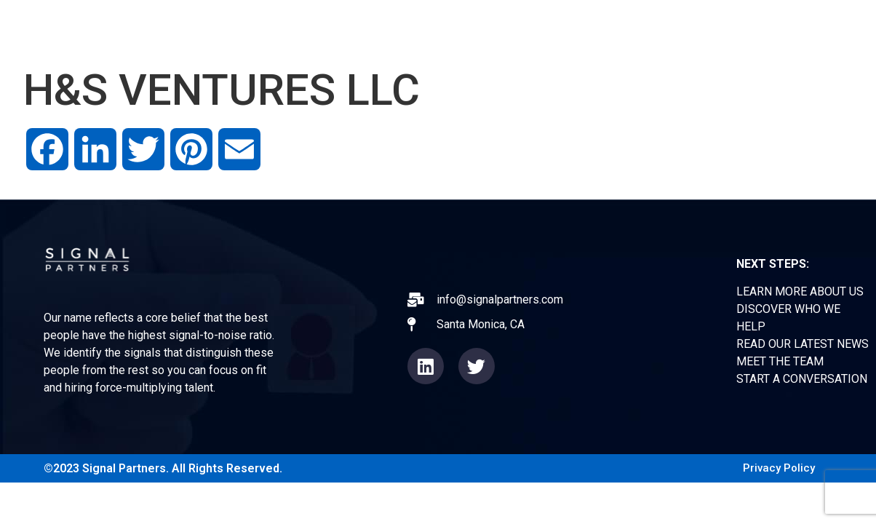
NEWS (597, 28)
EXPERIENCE (512, 28)
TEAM (662, 28)
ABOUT (425, 28)
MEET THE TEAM (780, 361)
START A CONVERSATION (801, 379)
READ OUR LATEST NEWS (802, 344)
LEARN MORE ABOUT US (800, 291)
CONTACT (737, 28)
